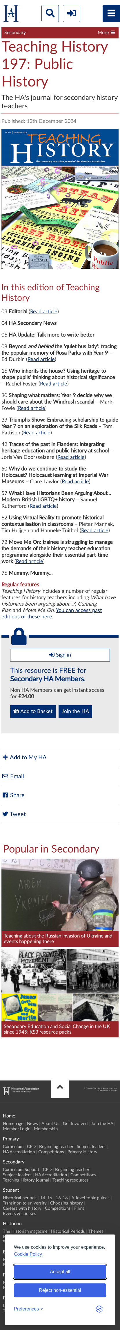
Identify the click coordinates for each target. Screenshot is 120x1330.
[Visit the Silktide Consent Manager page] (99, 1309)
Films (79, 1208)
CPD (31, 1147)
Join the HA (75, 711)
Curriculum (13, 1147)
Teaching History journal (26, 1180)
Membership (46, 1129)
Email (12, 776)
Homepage (13, 1124)
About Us (50, 1124)
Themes (95, 1231)
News (32, 1124)
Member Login (16, 1129)
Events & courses (19, 1213)
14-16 (46, 1198)
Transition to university (25, 1203)
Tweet (13, 814)
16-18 (62, 1198)
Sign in (60, 655)
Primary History (82, 1152)
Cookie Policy (28, 1254)
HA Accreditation (19, 1152)
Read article (43, 311)
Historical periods (20, 1198)
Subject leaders (91, 1147)
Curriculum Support (21, 1170)
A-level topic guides (90, 1198)
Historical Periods (68, 1231)
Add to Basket (32, 711)
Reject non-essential (60, 1290)
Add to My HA (24, 757)
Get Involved (75, 1124)
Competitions (51, 1152)
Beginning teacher (56, 1147)
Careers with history (22, 1208)
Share (13, 795)
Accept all (60, 1271)
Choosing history (66, 1203)
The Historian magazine (25, 1231)
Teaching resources (70, 1180)
